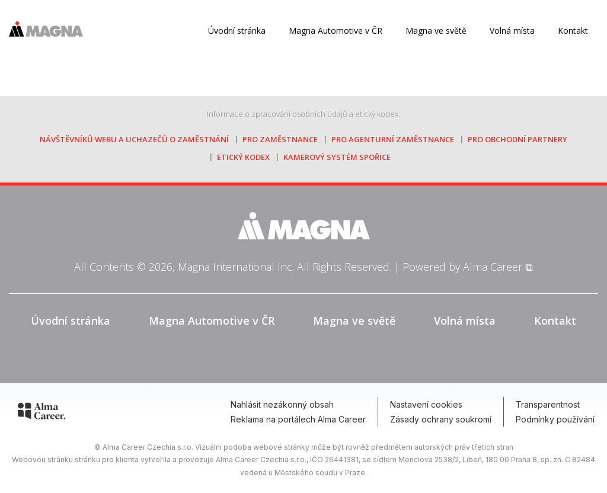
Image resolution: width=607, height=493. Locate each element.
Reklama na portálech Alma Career (298, 419)
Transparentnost (548, 404)
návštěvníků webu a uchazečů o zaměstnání (134, 139)
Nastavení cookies (426, 404)
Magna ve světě (436, 30)
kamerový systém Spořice (337, 157)
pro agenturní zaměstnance (392, 139)
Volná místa (512, 30)
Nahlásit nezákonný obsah (282, 404)
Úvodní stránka (237, 30)
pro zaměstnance (280, 139)
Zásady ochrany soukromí (440, 419)
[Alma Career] (41, 413)
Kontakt (573, 30)
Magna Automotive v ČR (211, 320)
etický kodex (243, 157)
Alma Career (492, 267)
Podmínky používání (555, 419)
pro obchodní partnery (517, 139)
